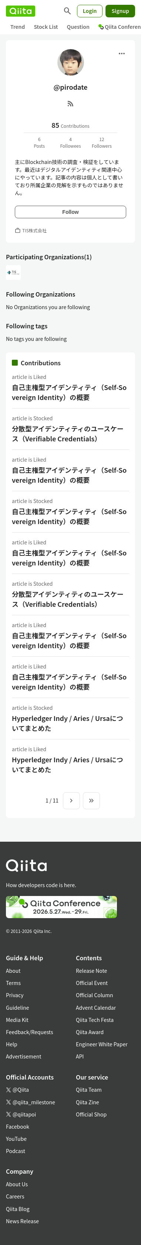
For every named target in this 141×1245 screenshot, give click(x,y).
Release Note (91, 970)
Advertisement (23, 1056)
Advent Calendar (96, 1007)
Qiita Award (90, 1032)
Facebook (17, 1126)
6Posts (39, 142)
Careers (15, 1196)
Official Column (94, 995)
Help (11, 1044)
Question (78, 26)
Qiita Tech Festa (95, 1019)
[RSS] (71, 103)
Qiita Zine (87, 1102)
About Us (17, 1184)
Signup (120, 10)
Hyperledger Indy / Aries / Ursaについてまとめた (67, 723)
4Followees (70, 142)
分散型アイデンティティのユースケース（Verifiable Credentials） (68, 433)
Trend (17, 26)
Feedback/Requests (29, 1032)
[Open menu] (121, 53)
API (80, 1056)
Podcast (15, 1151)
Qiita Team (89, 1089)
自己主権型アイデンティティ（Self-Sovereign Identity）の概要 (69, 392)
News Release (22, 1221)
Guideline (17, 1007)
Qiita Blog (18, 1208)
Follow (70, 212)
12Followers (102, 142)
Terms (13, 982)
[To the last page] (91, 800)
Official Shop (91, 1114)
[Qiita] (20, 11)
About (13, 970)
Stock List (46, 26)
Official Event (92, 982)
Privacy (14, 995)
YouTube (16, 1138)
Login (90, 10)
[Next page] (71, 800)
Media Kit (17, 1019)
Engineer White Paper (102, 1044)
